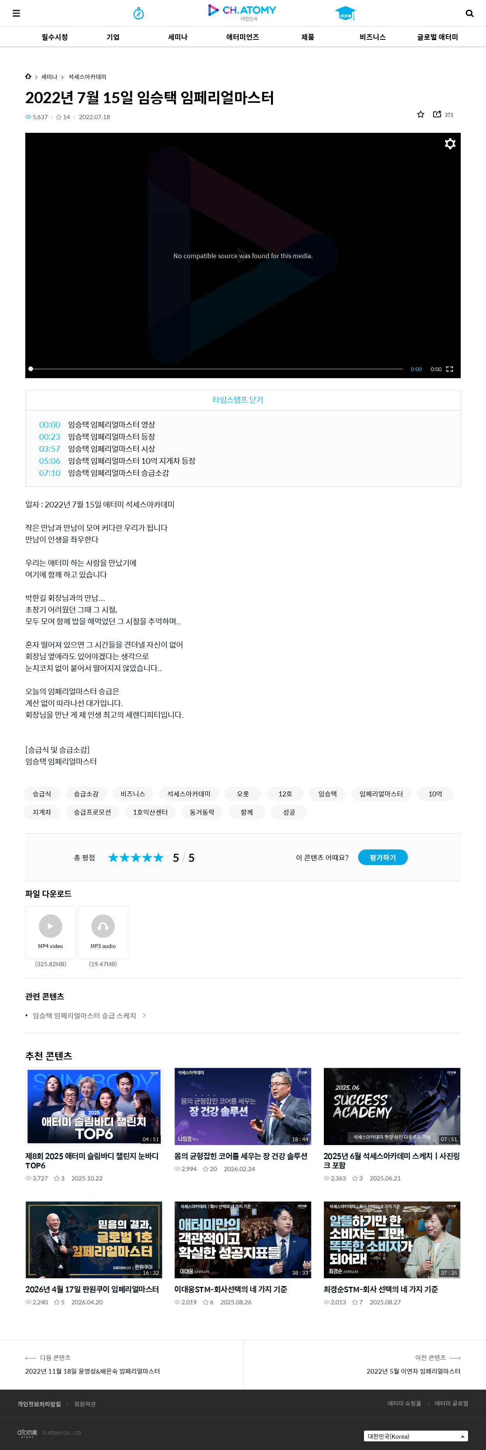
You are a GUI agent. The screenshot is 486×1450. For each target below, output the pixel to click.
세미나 (49, 76)
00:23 (49, 436)
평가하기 (383, 857)
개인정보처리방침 (39, 1403)
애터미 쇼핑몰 (404, 1403)
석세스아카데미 (87, 76)
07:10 (49, 472)
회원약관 (85, 1403)
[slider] (217, 368)
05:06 (49, 460)
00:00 (49, 424)
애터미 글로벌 (452, 1403)
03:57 (49, 448)
